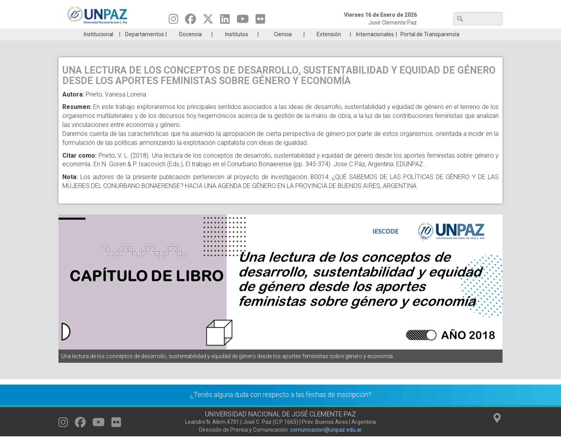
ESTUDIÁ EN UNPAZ (169, 34)
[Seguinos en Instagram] (173, 21)
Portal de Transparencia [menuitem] (429, 46)
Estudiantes (317, 34)
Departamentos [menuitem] (144, 46)
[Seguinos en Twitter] (208, 21)
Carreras (95, 34)
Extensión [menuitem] (329, 46)
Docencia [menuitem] (190, 46)
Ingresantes (243, 34)
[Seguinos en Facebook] (190, 21)
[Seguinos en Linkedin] (225, 21)
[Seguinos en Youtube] (242, 21)
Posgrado (465, 34)
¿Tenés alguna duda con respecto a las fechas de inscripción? (280, 406)
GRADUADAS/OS (391, 34)
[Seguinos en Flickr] (260, 21)
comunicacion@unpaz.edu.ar (326, 441)
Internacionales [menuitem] (375, 46)
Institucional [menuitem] (98, 46)
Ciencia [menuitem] (283, 46)
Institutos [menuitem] (236, 46)
